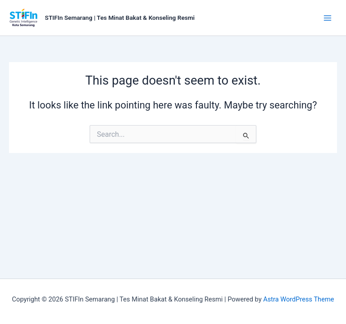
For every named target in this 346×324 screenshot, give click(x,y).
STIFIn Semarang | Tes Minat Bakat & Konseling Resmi (120, 17)
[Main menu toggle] (327, 18)
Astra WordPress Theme (298, 299)
